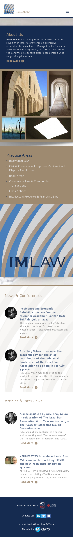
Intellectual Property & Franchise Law (33, 197)
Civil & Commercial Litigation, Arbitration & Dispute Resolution (37, 168)
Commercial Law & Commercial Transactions (29, 183)
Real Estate (16, 176)
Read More (15, 61)
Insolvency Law (19, 161)
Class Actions (18, 191)
